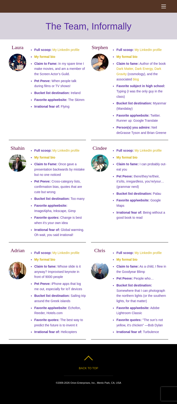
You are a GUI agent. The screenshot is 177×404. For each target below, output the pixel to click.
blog (136, 79)
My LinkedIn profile (66, 50)
